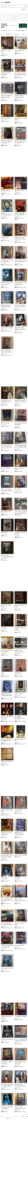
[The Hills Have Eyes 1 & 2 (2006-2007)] (7, 642)
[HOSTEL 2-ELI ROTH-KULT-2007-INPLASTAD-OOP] (7, 438)
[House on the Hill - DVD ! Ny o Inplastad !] (21, 275)
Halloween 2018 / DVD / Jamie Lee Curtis (7, 283)
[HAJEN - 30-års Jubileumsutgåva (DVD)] (7, 547)
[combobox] (14, 6)
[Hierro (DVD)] (21, 481)
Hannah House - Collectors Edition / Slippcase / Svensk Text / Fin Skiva (21, 651)
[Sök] (25, 6)
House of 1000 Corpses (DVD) (7, 810)
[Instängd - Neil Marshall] (7, 1031)
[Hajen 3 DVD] (7, 620)
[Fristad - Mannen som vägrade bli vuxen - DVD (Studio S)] (7, 891)
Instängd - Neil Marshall (7, 1039)
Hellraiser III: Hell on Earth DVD (6, 73)
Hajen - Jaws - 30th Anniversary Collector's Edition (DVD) (7, 489)
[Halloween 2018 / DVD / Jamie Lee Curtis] (7, 275)
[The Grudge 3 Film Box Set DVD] (21, 525)
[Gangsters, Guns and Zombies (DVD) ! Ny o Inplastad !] (21, 229)
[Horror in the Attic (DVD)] (7, 960)
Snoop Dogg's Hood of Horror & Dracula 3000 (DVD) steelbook (20, 73)
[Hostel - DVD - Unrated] (7, 320)
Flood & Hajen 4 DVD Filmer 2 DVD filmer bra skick (6, 923)
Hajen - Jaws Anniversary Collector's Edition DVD (20, 899)
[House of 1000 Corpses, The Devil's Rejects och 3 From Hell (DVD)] (21, 252)
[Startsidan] (7, 2)
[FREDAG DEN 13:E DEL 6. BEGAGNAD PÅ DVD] (7, 731)
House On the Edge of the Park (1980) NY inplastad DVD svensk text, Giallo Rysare (20, 214)
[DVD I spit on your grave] (21, 847)
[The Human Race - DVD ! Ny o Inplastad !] (7, 252)
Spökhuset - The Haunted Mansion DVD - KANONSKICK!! (7, 214)
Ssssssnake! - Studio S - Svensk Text (7, 1062)
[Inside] (7, 665)
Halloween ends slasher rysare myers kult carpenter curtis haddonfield (7, 141)
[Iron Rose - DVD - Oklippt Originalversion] (21, 1099)
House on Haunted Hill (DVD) (20, 606)
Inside (2, 673)
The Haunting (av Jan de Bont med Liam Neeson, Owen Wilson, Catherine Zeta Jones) (21, 512)
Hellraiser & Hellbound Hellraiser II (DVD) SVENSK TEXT (6, 96)
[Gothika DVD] (7, 870)
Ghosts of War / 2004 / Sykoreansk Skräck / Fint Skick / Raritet (21, 141)
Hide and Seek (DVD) (6, 118)
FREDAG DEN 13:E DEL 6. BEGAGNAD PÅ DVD (7, 739)
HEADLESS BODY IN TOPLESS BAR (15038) (6, 694)
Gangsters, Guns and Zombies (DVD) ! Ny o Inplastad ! (20, 238)
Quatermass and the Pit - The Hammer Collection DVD (7, 1107)
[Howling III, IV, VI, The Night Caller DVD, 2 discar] (7, 392)
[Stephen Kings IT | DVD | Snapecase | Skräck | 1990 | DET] (7, 847)
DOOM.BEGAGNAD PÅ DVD (20, 739)
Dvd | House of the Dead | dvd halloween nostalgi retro (6, 351)
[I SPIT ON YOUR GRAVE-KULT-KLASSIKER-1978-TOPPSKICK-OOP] (21, 438)
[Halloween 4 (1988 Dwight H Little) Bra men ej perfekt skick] (21, 320)
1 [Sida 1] (7, 1116)
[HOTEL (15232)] (21, 686)
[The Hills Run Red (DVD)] (21, 1009)
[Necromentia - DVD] (7, 504)
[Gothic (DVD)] (21, 665)
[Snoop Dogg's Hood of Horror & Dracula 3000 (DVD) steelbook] (21, 65)
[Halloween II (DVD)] (21, 460)
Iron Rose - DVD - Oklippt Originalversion (20, 1107)
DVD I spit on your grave (21, 855)
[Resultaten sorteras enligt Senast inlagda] (20, 30)
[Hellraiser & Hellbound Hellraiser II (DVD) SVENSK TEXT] (7, 88)
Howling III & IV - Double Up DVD (20, 118)
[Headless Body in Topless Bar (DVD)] (21, 825)
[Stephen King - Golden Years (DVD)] (21, 1054)
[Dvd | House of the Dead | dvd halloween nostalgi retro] (7, 342)
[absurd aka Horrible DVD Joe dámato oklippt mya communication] (7, 1076)
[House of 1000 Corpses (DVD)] (7, 802)
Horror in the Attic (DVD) (7, 968)
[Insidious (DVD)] (21, 802)
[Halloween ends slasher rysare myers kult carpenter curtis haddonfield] (7, 133)
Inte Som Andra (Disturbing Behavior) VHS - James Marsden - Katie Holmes (20, 1085)
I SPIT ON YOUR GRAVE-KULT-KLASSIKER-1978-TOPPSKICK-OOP (21, 446)
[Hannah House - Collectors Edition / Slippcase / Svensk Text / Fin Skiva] (21, 642)
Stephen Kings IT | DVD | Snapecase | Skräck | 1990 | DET (7, 856)
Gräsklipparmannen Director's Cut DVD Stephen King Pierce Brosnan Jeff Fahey (6, 305)
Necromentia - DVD (6, 511)
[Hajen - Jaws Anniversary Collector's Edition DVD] (21, 891)
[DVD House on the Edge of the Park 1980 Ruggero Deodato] (7, 938)
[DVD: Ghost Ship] (7, 415)
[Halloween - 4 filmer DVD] (7, 42)
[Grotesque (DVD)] (7, 183)
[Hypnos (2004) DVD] (21, 42)
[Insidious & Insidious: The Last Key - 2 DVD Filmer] (21, 392)
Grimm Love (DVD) (19, 945)
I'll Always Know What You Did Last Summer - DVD (20, 305)
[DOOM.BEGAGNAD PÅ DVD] (21, 731)
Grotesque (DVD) (5, 190)
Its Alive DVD (4, 532)
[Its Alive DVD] (7, 525)
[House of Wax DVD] (7, 460)
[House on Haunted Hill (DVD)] (21, 597)
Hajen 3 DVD (4, 627)
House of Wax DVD (6, 468)
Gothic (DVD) (18, 673)
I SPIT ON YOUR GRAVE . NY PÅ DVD (7, 717)
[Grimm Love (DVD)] (21, 938)
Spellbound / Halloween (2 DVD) (20, 628)
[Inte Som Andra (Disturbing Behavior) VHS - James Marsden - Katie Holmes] (21, 1076)
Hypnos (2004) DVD (20, 50)
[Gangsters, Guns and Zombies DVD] (7, 825)
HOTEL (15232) (18, 694)
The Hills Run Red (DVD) (21, 1016)
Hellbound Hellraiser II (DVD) (20, 923)
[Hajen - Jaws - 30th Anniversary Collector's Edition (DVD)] (7, 481)
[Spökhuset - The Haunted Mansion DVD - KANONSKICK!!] (7, 205)
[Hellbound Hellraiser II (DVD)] (21, 915)
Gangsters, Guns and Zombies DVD (6, 833)
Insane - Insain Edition (6, 761)
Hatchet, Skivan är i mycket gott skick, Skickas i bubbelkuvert (20, 96)
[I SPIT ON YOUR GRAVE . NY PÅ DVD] (7, 709)
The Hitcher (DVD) (19, 190)
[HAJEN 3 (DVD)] (7, 229)
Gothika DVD (4, 877)
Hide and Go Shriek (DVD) (6, 606)
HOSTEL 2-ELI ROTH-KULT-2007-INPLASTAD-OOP (7, 446)
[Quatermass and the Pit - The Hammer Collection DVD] (7, 1099)
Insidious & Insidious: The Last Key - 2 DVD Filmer (21, 401)
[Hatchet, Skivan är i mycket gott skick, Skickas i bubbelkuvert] (21, 88)
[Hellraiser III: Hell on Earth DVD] (7, 65)
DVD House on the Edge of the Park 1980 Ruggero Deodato (7, 946)
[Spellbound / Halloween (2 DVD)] (21, 620)
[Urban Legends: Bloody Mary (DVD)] (21, 415)
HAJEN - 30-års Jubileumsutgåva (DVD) (7, 556)
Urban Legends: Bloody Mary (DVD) (20, 423)
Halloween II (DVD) (19, 468)
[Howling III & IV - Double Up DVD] (21, 110)
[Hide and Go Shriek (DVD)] (7, 597)
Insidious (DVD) (18, 810)
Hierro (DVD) (18, 489)
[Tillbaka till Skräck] (2, 30)
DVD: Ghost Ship (5, 422)
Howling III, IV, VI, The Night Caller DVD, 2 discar (6, 401)
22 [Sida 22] (23, 1116)
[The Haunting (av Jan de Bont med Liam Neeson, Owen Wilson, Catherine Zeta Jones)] (21, 504)
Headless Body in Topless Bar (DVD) (19, 833)
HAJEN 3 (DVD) (5, 237)
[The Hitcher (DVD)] (21, 183)
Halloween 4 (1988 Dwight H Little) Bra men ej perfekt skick (21, 328)
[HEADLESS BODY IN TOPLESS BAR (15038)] (7, 686)
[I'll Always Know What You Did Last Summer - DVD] (21, 297)
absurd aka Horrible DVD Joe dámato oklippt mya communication (7, 1085)
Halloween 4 (18, 877)
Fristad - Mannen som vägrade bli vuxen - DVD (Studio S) (7, 899)
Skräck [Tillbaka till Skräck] (5, 30)
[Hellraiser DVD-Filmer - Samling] (7, 1009)
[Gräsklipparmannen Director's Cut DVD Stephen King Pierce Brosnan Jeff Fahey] (7, 297)
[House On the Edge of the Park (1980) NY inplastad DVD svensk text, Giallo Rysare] (21, 205)
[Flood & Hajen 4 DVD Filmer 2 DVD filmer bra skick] (7, 915)
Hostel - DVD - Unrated (7, 327)
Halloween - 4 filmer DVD (6, 51)
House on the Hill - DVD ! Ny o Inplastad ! (21, 283)
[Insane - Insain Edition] (7, 754)
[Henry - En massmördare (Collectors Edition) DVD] (21, 1031)
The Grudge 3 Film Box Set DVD (20, 533)
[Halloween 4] (21, 870)
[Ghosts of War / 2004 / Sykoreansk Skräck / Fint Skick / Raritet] (21, 133)
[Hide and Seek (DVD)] (7, 110)
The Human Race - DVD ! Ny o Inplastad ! (7, 260)
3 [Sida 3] (14, 1116)
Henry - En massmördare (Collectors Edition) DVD (21, 1039)
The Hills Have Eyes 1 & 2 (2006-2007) (7, 651)
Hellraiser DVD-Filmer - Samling (6, 1017)
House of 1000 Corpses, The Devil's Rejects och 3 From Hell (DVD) (21, 260)
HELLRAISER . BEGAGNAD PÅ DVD (19, 717)
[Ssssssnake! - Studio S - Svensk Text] (7, 1054)
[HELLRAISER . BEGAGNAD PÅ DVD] (21, 709)
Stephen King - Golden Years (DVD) (20, 1062)
